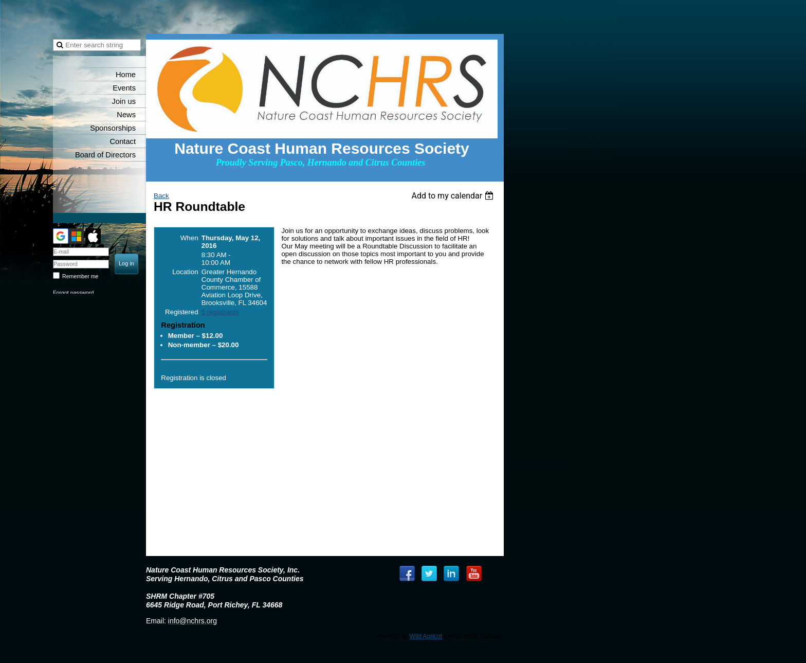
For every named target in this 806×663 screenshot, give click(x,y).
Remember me (80, 276)
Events (124, 88)
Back (161, 196)
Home (126, 74)
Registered (181, 312)
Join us (124, 101)
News (126, 115)
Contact (122, 141)
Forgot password (73, 293)
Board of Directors (105, 155)
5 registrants (220, 312)
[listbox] (453, 195)
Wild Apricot (426, 636)
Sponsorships (113, 128)
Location (185, 272)
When (189, 238)
